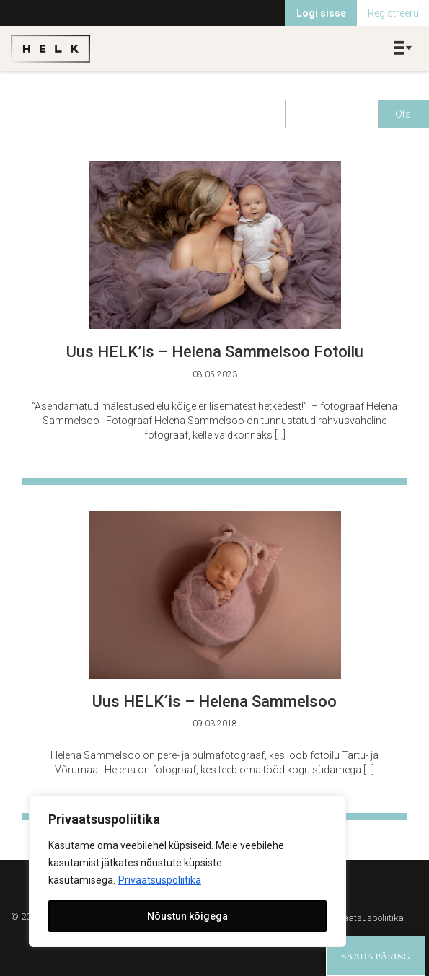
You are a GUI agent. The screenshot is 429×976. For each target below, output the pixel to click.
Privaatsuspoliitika (159, 880)
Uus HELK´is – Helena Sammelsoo (214, 702)
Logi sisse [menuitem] (321, 13)
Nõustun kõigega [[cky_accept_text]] (187, 916)
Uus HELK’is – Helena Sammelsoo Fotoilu (214, 352)
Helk (50, 48)
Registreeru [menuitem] (393, 13)
